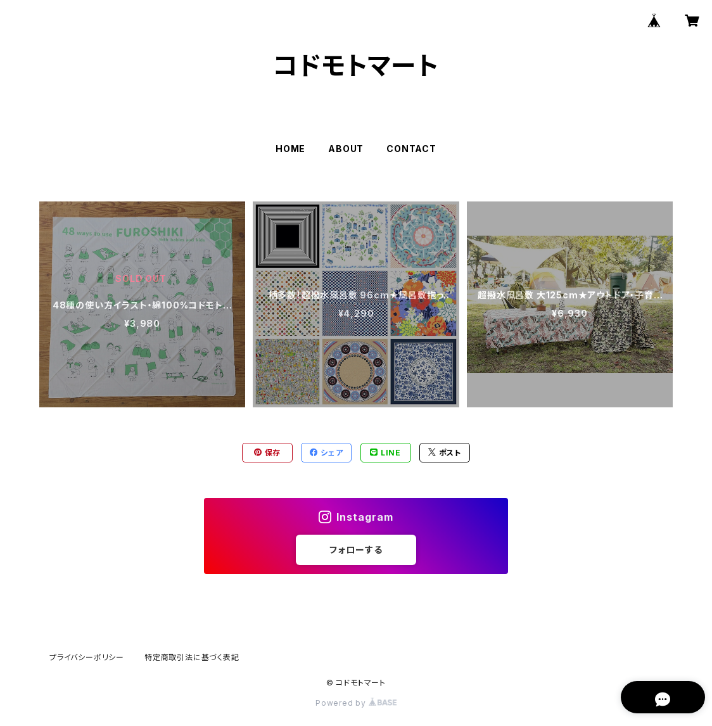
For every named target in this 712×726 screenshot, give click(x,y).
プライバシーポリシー (86, 657)
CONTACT (411, 148)
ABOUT (346, 148)
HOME (290, 148)
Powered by (356, 703)
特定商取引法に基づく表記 (191, 657)
